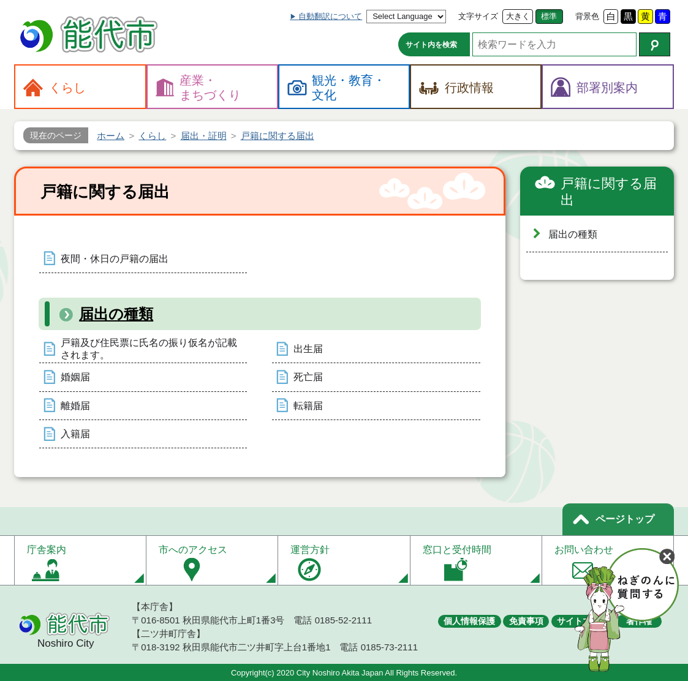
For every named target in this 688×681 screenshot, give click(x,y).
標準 (549, 16)
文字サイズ (478, 16)
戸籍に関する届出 (609, 192)
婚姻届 (75, 377)
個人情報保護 (469, 621)
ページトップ (624, 519)
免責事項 (526, 621)
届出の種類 (116, 314)
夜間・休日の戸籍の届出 (114, 259)
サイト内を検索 (431, 44)
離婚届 (75, 406)
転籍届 (308, 406)
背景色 (587, 16)
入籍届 (75, 434)
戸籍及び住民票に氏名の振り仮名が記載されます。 (149, 348)
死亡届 (308, 377)
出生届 (308, 349)
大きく (518, 16)
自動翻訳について (330, 16)
